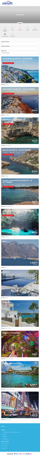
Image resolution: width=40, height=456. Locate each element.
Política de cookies (4, 445)
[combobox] (20, 48)
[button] (37, 3)
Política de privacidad (4, 443)
